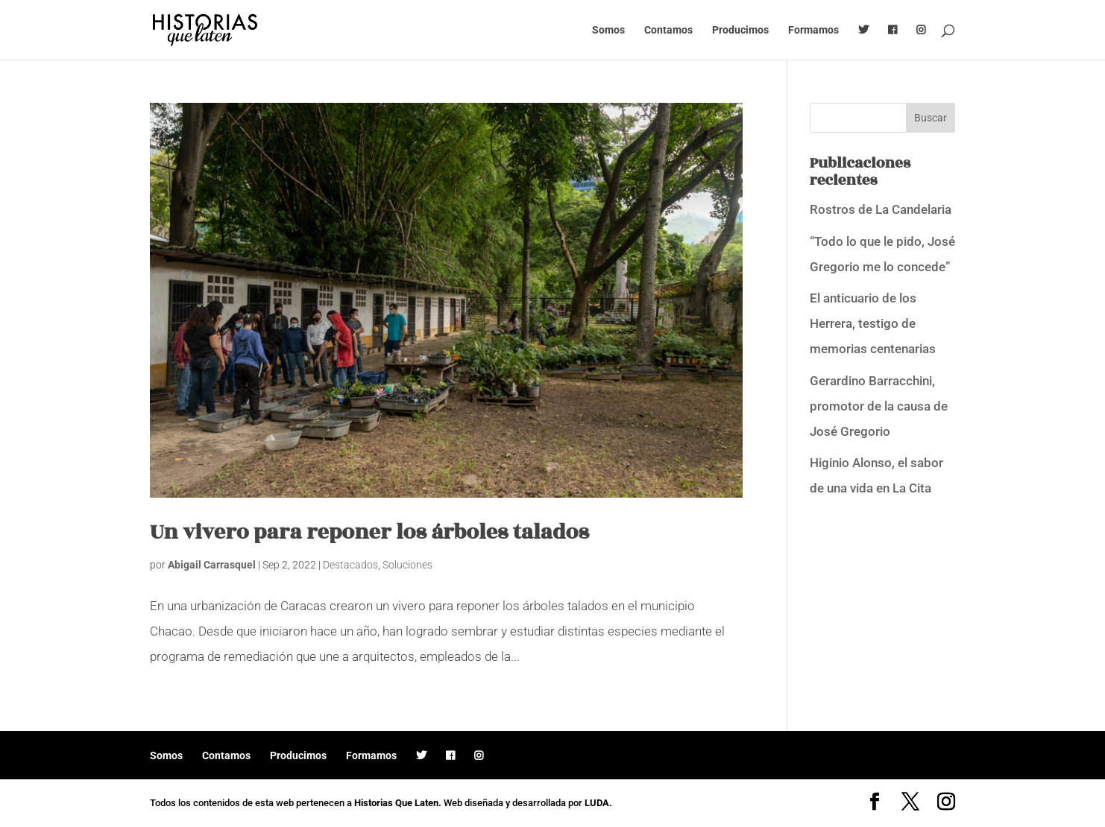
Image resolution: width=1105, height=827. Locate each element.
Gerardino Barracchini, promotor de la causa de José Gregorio (879, 406)
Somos (608, 30)
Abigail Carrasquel (212, 565)
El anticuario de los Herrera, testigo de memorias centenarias (873, 323)
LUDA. (598, 802)
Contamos (668, 30)
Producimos (740, 30)
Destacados (350, 565)
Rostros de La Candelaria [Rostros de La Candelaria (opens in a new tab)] (880, 209)
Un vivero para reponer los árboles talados (369, 532)
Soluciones (407, 565)
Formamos (813, 30)
